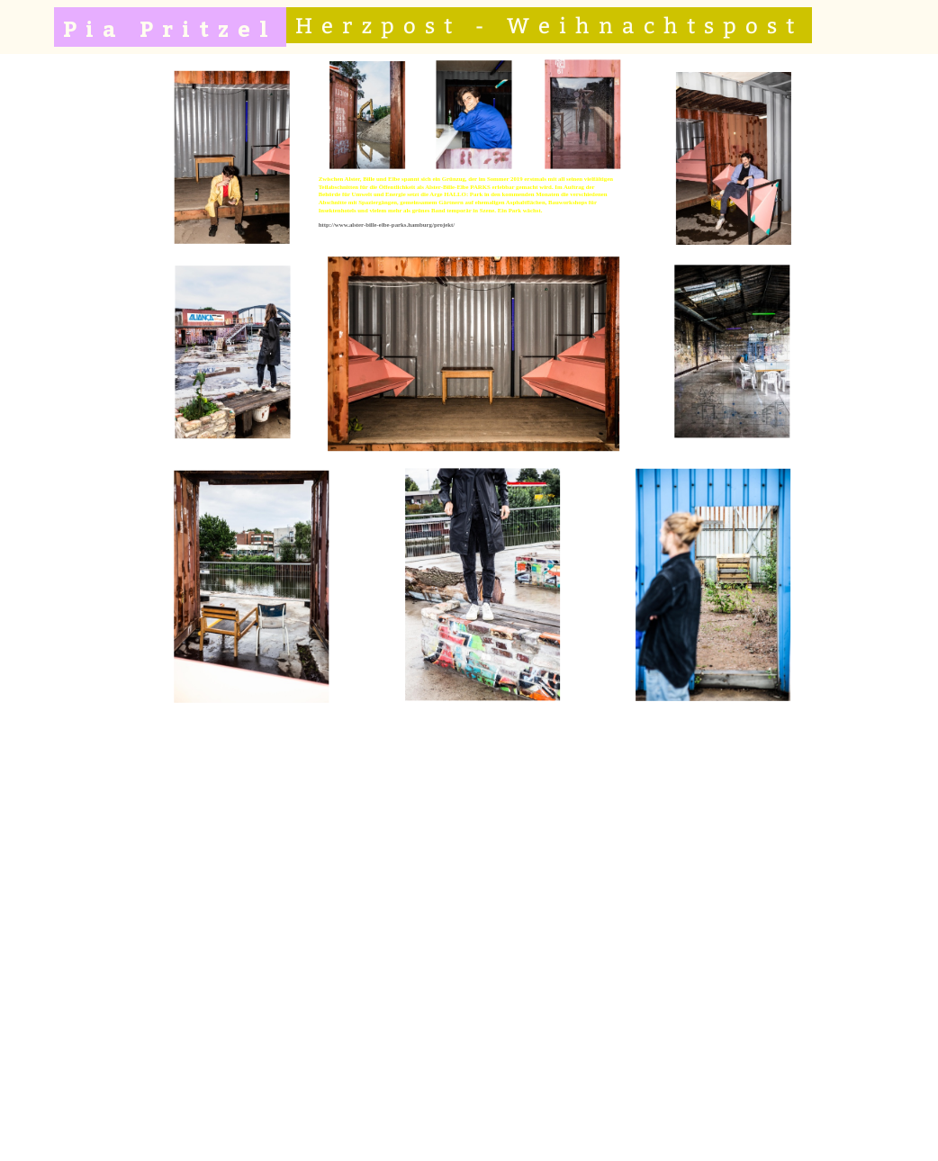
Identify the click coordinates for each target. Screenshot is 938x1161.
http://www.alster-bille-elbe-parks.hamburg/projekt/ (386, 225)
